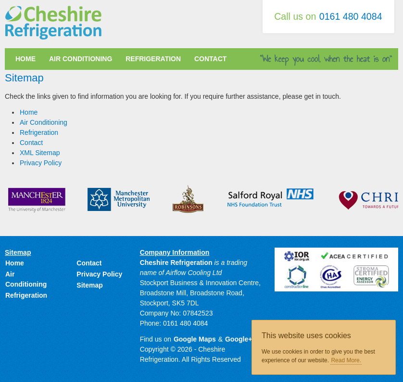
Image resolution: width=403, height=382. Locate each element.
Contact (210, 59)
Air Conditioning (80, 59)
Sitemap (89, 285)
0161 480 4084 (350, 16)
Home (25, 59)
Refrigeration (153, 59)
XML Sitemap (40, 153)
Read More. (346, 360)
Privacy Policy (41, 163)
